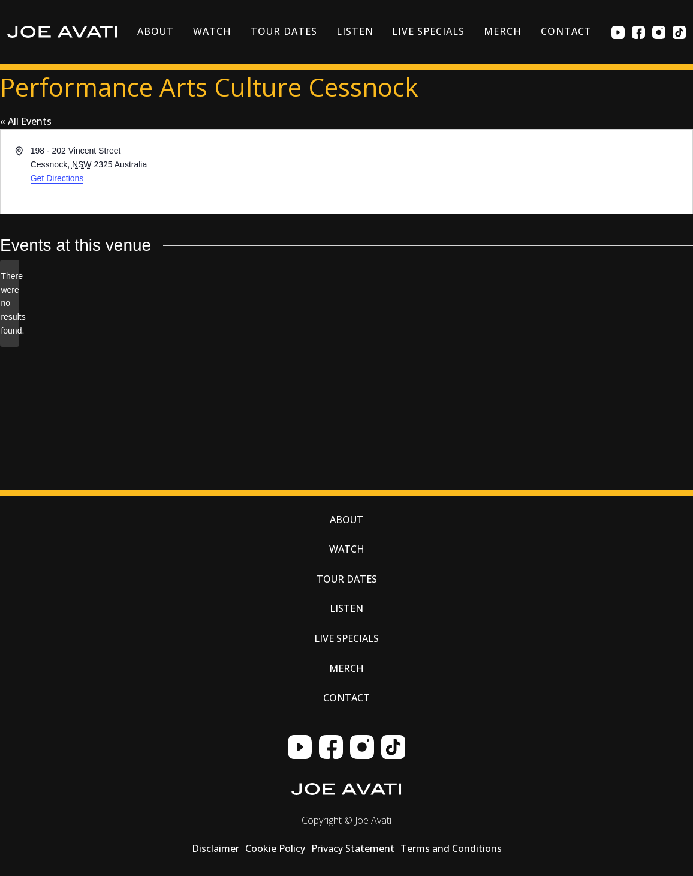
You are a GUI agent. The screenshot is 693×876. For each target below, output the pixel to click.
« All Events (26, 121)
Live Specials (428, 31)
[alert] (9, 303)
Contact (566, 31)
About (155, 31)
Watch (212, 31)
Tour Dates (284, 31)
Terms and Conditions (451, 848)
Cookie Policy (275, 848)
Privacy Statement (352, 848)
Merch (503, 31)
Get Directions (57, 178)
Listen (354, 31)
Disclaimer (215, 848)
